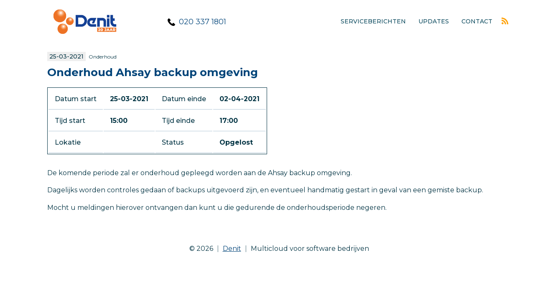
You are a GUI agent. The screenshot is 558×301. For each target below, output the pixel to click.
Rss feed (505, 21)
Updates (433, 21)
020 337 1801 (202, 21)
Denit (232, 249)
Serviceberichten (373, 21)
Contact (476, 21)
